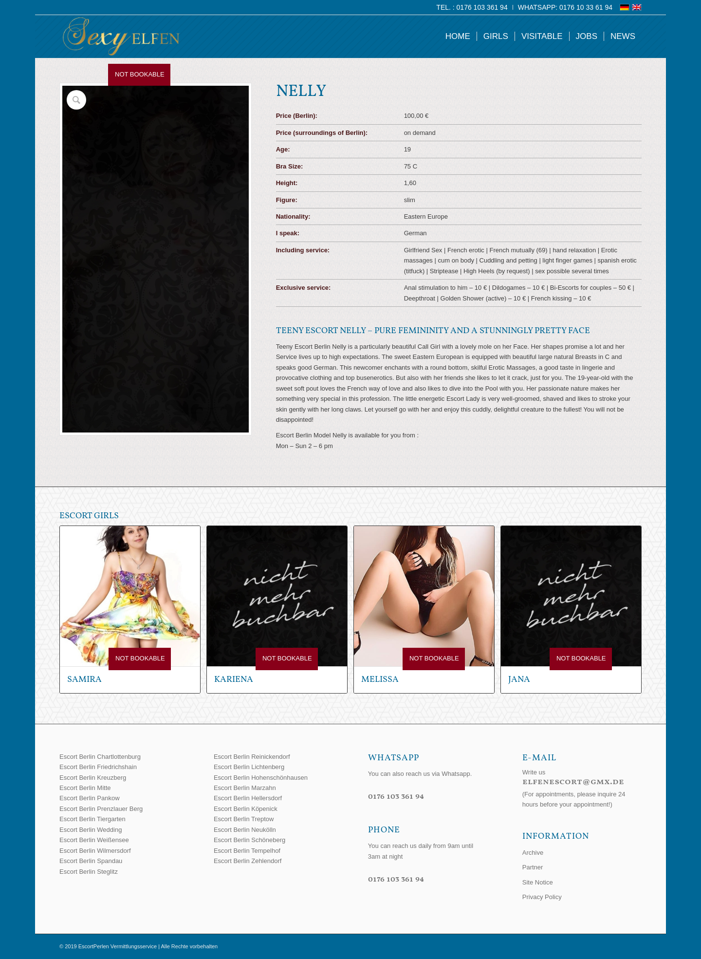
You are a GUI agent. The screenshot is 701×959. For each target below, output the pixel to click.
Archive (532, 852)
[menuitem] (472, 7)
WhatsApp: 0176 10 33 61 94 (565, 7)
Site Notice (537, 882)
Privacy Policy (542, 897)
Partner (532, 867)
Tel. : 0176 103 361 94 (471, 7)
